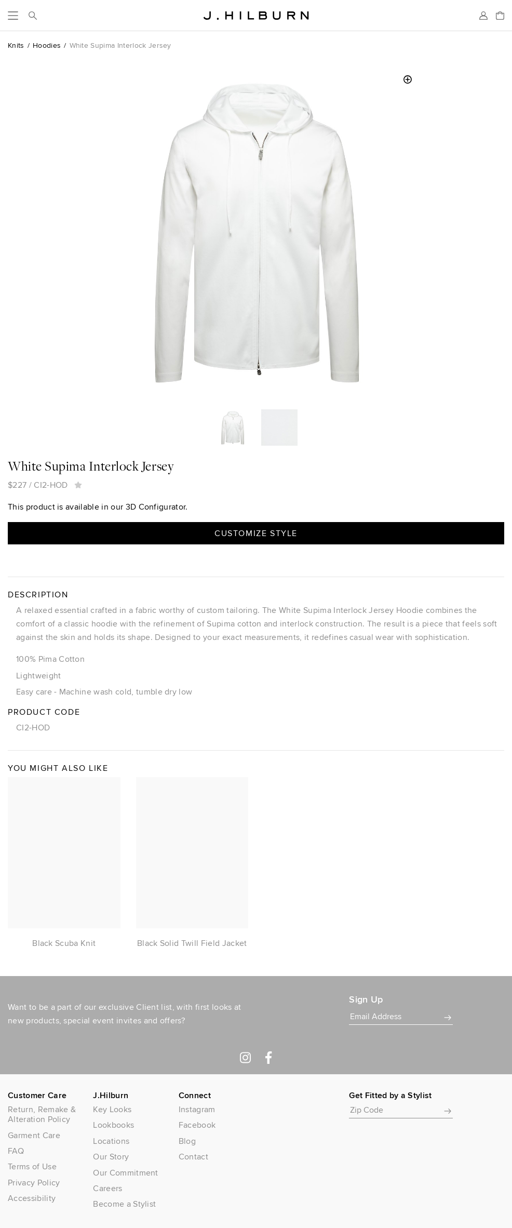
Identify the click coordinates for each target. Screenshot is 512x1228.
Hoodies (47, 45)
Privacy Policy (34, 1182)
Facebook (197, 1125)
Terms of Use (32, 1166)
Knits (16, 45)
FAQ (16, 1151)
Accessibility (32, 1198)
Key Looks (112, 1109)
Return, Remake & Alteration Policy (42, 1114)
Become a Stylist (124, 1204)
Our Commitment (125, 1173)
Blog (187, 1141)
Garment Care (34, 1135)
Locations (111, 1141)
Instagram (197, 1109)
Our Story (111, 1157)
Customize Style (256, 533)
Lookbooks (113, 1125)
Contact (193, 1157)
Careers (107, 1188)
